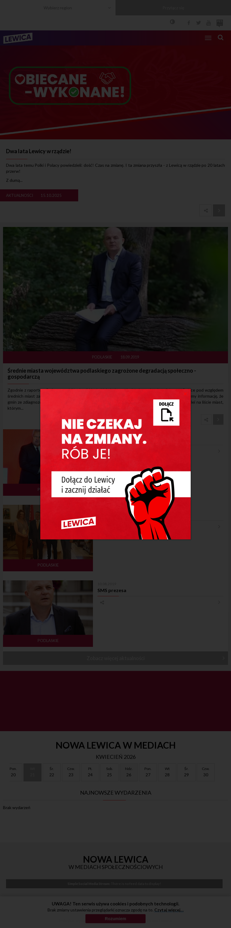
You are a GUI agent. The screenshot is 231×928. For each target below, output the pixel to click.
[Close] (185, 393)
